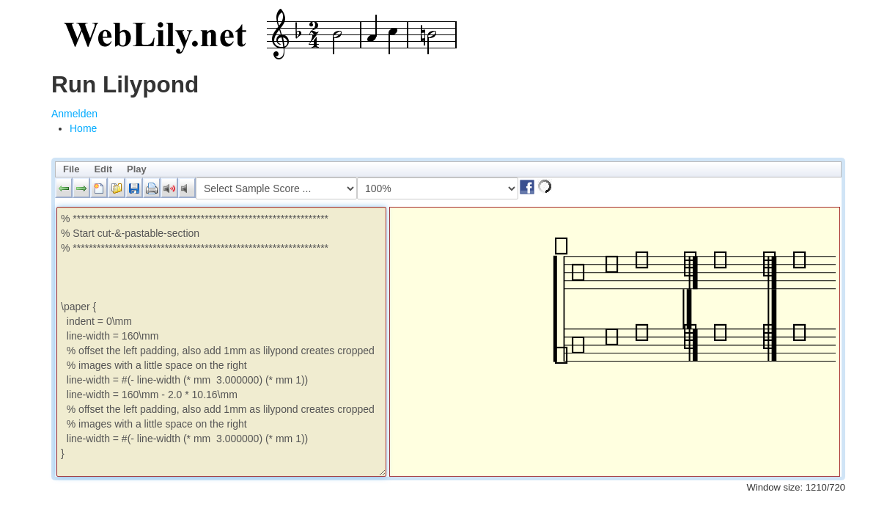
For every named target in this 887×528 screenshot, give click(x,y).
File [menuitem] (71, 169)
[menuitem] (83, 128)
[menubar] (448, 169)
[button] (64, 187)
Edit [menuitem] (103, 169)
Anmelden (74, 114)
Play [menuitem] (137, 169)
